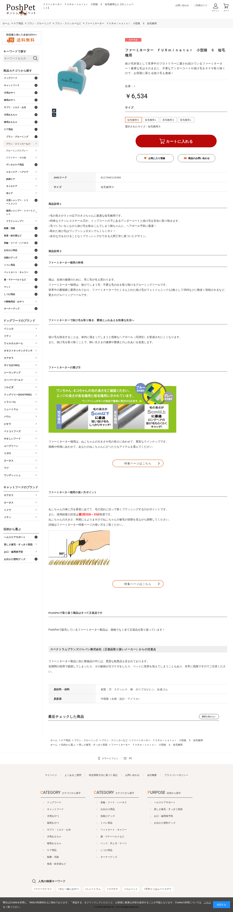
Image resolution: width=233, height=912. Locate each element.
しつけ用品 (106, 850)
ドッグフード (45, 802)
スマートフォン (110, 758)
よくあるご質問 (73, 775)
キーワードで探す (14, 51)
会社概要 (152, 775)
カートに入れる (179, 141)
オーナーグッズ (108, 857)
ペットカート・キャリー (113, 829)
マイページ (51, 775)
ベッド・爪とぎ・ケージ (113, 843)
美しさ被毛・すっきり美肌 (176, 809)
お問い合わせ (182, 5)
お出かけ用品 (107, 809)
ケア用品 (43, 850)
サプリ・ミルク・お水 (50, 829)
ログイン (215, 11)
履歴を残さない (209, 716)
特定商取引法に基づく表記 (103, 775)
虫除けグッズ (107, 816)
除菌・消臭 (44, 857)
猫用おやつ (44, 822)
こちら (207, 902)
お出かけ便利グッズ (173, 822)
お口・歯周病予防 (172, 816)
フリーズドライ (43, 889)
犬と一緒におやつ (68, 889)
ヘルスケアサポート (173, 802)
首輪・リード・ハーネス (113, 802)
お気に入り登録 (156, 158)
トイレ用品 (106, 822)
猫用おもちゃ (45, 843)
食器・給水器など (48, 863)
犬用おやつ (44, 816)
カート (226, 11)
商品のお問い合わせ (199, 158)
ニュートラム (93, 889)
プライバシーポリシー (176, 775)
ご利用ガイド (200, 5)
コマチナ (112, 889)
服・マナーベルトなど (112, 836)
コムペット (131, 889)
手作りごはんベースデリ (158, 889)
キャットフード (46, 809)
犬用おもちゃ (45, 836)
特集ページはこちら (137, 463)
